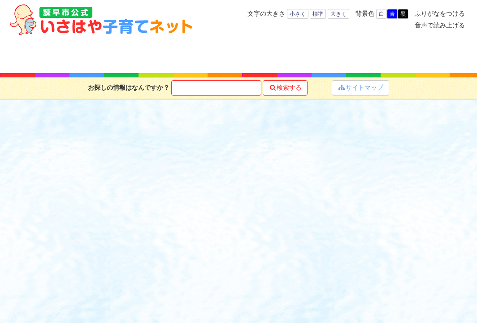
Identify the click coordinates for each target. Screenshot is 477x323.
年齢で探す (85, 54)
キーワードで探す (142, 54)
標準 (317, 14)
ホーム (34, 54)
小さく (298, 14)
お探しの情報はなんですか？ (128, 87)
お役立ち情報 (266, 54)
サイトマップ (360, 87)
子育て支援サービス (206, 54)
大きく (338, 14)
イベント (378, 54)
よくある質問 (437, 54)
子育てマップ (322, 54)
